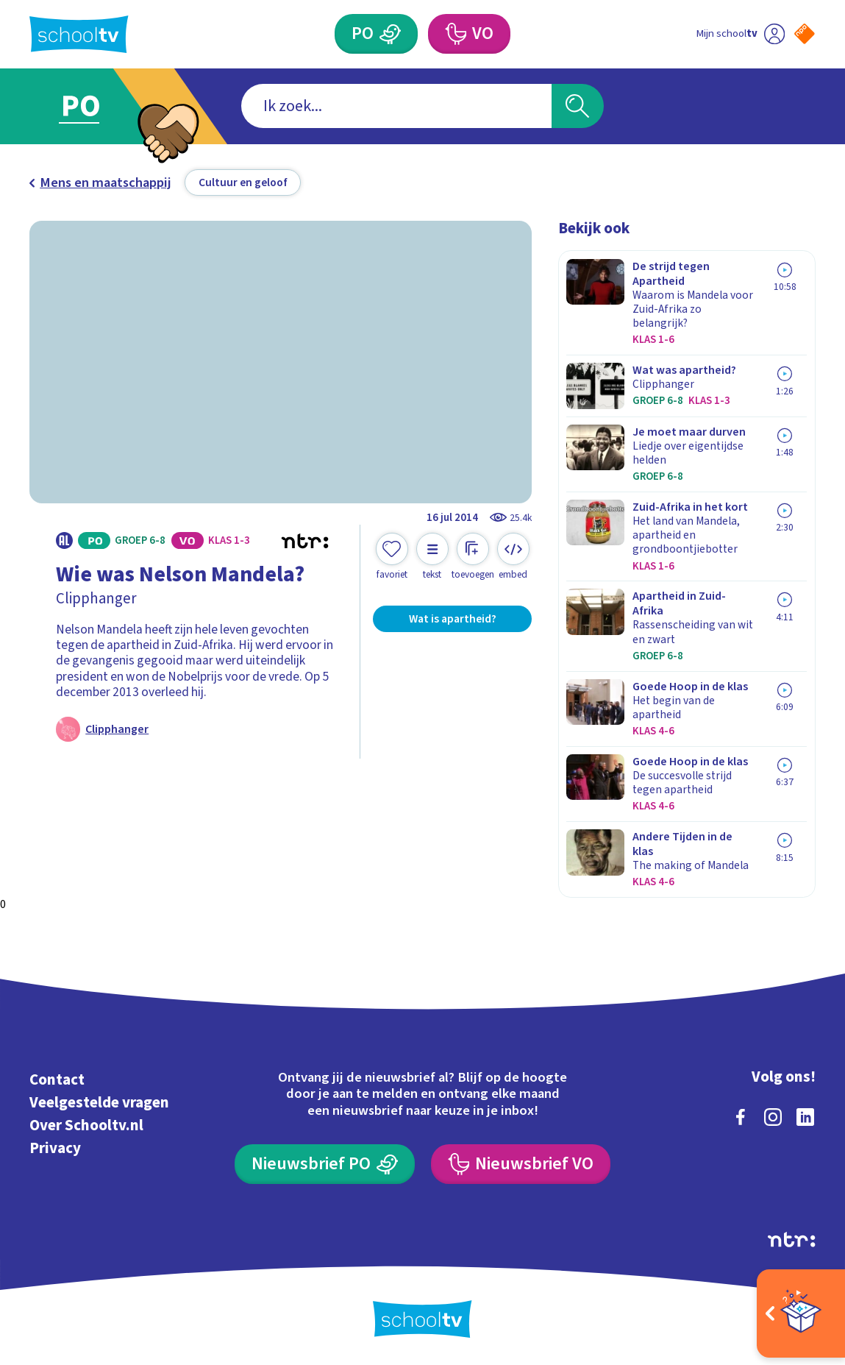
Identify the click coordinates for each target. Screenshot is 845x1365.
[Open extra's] (801, 1313)
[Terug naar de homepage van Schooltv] (78, 34)
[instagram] (773, 1117)
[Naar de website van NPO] (805, 34)
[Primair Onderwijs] (376, 34)
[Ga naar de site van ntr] (791, 1239)
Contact (57, 1080)
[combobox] (396, 106)
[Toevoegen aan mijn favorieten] (392, 557)
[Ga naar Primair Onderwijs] (100, 106)
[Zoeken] (578, 106)
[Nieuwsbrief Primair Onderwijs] (325, 1164)
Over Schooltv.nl (86, 1125)
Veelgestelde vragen (99, 1102)
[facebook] (740, 1117)
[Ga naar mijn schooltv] (740, 34)
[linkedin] (805, 1117)
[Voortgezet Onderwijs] (469, 34)
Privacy (55, 1148)
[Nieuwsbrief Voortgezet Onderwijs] (520, 1164)
